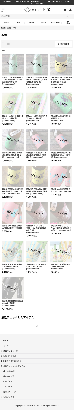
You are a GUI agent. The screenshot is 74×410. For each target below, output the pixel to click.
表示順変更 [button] (63, 44)
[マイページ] (70, 9)
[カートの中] (64, 9)
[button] (3, 9)
